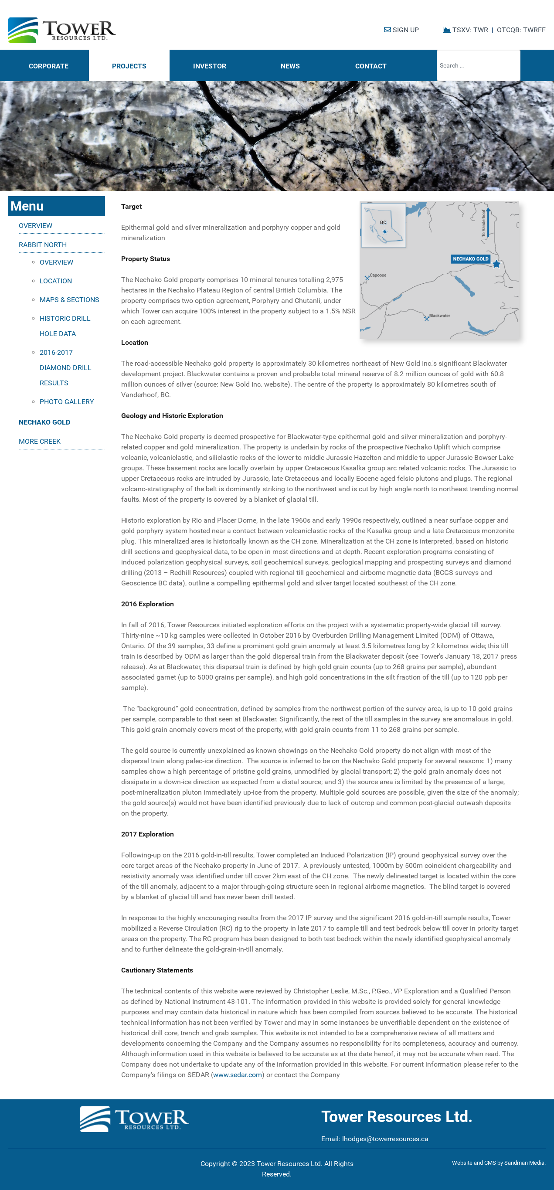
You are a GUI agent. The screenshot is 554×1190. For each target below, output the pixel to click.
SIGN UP (401, 30)
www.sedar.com (237, 1075)
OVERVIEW (35, 225)
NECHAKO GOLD (44, 422)
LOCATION (56, 281)
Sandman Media (524, 1162)
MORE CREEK (40, 441)
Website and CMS (474, 1162)
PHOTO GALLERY (67, 402)
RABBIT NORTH (43, 245)
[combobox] (478, 65)
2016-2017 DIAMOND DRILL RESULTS (66, 367)
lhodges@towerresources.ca (385, 1139)
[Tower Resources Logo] (62, 30)
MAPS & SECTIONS (69, 300)
